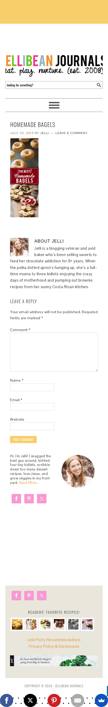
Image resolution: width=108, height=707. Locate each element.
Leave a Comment (71, 133)
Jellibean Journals (54, 50)
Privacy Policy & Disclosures (54, 646)
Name (16, 380)
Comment (20, 329)
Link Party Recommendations (54, 639)
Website (17, 419)
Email (16, 399)
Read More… (29, 482)
